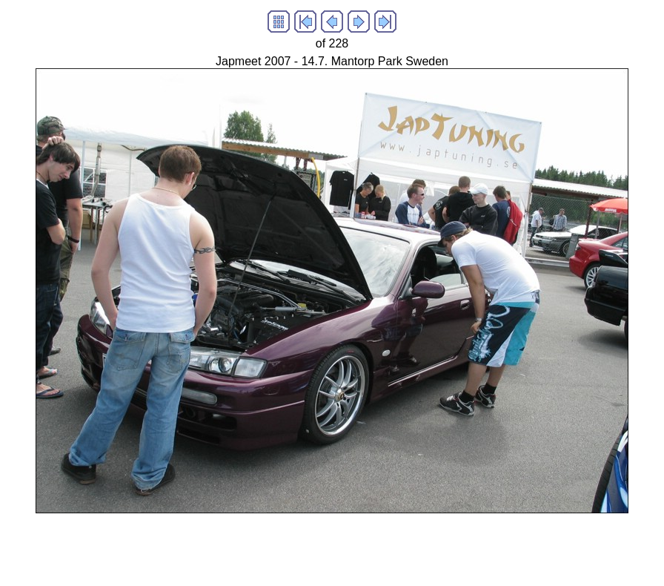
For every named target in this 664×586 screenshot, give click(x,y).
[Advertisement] (275, 546)
